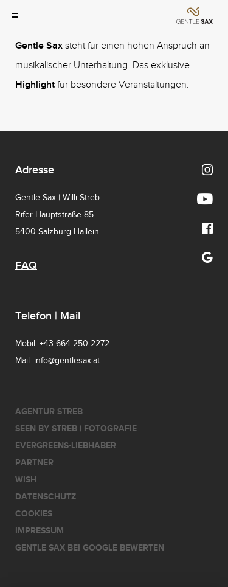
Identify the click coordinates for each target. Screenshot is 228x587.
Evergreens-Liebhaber (65, 445)
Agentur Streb (49, 411)
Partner (34, 462)
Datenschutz (45, 496)
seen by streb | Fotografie (76, 428)
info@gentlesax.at (67, 361)
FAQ (26, 265)
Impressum (39, 531)
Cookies (33, 514)
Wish (25, 479)
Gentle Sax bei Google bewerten (89, 548)
